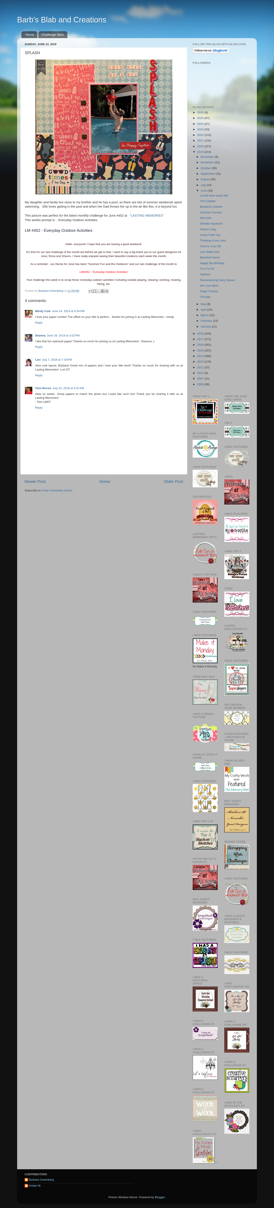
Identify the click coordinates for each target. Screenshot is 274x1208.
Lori (38, 359)
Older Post (173, 481)
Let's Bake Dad (209, 251)
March (205, 315)
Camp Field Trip (210, 235)
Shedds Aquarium (211, 223)
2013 (200, 361)
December (208, 156)
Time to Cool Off (210, 246)
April (204, 309)
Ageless (205, 274)
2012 (200, 367)
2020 (200, 146)
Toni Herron (43, 388)
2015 (200, 350)
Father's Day (208, 229)
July (204, 185)
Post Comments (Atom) (57, 490)
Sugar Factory (209, 291)
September (208, 173)
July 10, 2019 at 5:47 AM (68, 388)
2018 (200, 333)
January (206, 326)
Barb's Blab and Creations (61, 19)
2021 (200, 140)
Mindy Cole (43, 311)
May (204, 304)
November (208, 162)
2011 (200, 373)
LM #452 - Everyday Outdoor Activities (58, 230)
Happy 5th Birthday (212, 263)
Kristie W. (35, 1185)
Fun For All (207, 268)
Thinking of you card (213, 240)
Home (29, 34)
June (204, 190)
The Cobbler (208, 201)
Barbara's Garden (211, 206)
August (205, 179)
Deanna (40, 335)
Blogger (160, 1197)
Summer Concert (211, 212)
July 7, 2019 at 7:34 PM (57, 359)
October (206, 168)
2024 (200, 123)
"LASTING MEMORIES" (147, 215)
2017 (200, 339)
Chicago (205, 296)
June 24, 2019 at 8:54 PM (68, 311)
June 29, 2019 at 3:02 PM (63, 335)
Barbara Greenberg (41, 1179)
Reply (39, 322)
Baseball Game (210, 257)
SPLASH (205, 218)
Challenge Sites (53, 34)
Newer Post (35, 481)
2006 (200, 384)
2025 (200, 118)
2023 (200, 129)
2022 (200, 135)
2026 (200, 112)
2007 (200, 378)
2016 (200, 344)
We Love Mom (209, 285)
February (207, 320)
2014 (200, 356)
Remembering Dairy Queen (217, 280)
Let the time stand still (214, 195)
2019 (200, 151)
